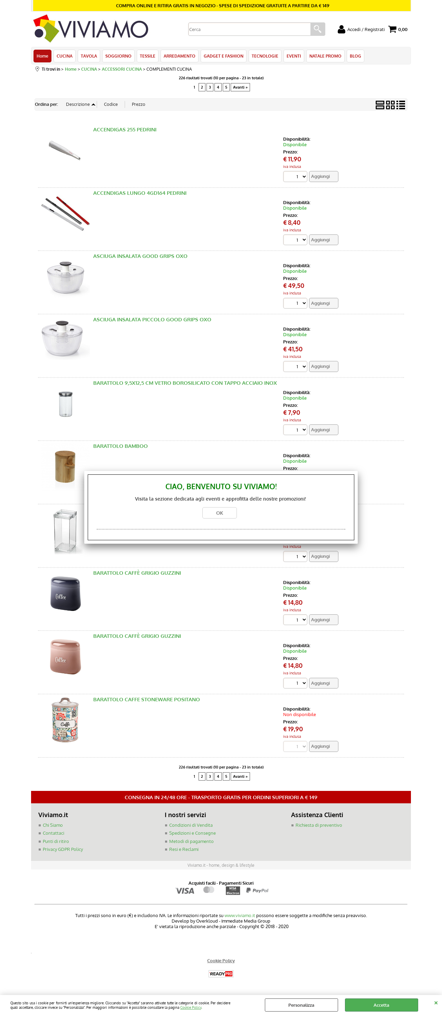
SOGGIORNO (118, 56)
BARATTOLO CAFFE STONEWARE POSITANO (146, 699)
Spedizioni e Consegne (192, 833)
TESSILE (147, 56)
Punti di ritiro (56, 841)
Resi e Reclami (184, 849)
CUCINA (65, 56)
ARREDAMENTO (179, 56)
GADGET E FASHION (223, 56)
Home (42, 56)
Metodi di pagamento (191, 841)
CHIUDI (436, 1001)
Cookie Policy (190, 1007)
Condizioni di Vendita (191, 825)
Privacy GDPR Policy (63, 849)
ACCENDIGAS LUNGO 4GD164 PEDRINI (139, 193)
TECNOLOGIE (265, 56)
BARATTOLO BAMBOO (120, 446)
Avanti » (240, 87)
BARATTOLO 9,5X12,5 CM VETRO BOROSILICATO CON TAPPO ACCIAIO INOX (185, 383)
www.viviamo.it (239, 915)
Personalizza (301, 1005)
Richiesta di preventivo (319, 825)
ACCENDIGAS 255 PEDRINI (124, 129)
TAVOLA (89, 56)
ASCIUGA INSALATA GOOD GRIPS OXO (140, 256)
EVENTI (294, 56)
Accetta (381, 1005)
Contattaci (53, 833)
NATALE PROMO (325, 56)
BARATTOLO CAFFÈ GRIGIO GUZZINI (137, 573)
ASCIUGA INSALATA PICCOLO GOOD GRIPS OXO (152, 319)
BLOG (355, 56)
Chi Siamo (53, 825)
